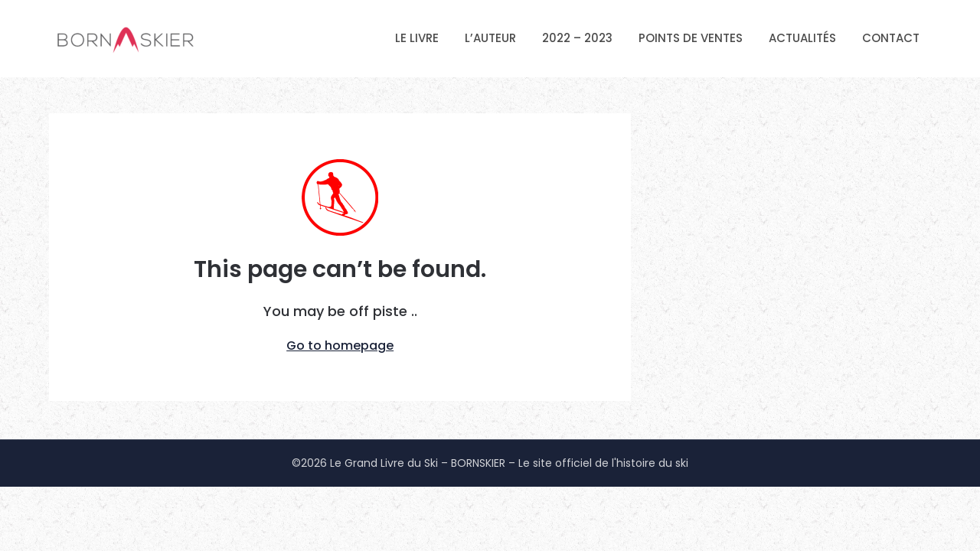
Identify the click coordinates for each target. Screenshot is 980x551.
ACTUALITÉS (802, 38)
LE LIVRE (417, 38)
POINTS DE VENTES (691, 38)
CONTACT (891, 38)
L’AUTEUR (490, 38)
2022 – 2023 (577, 38)
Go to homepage (340, 345)
